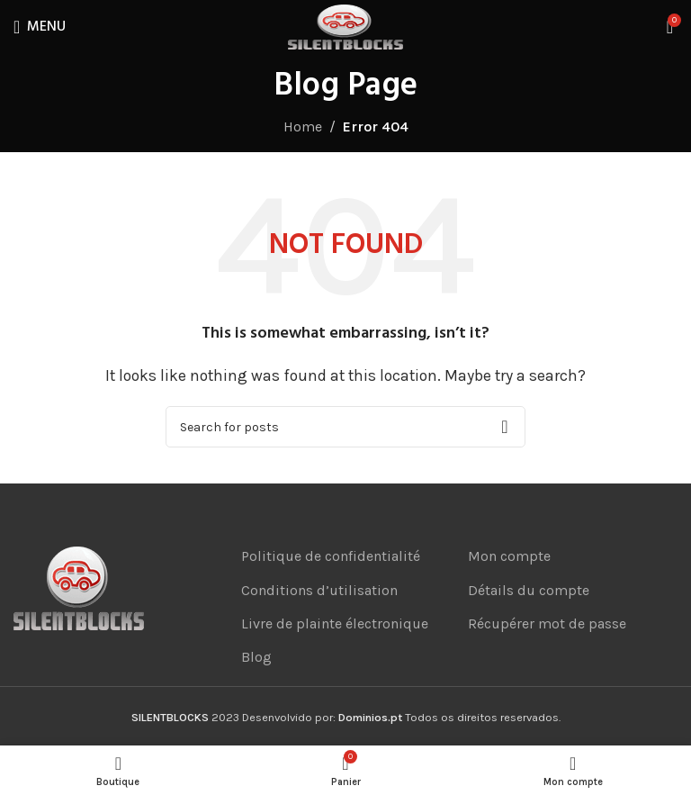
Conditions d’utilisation (319, 590)
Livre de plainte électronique (334, 623)
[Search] (345, 426)
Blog (256, 656)
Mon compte (509, 556)
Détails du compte (528, 590)
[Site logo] (345, 25)
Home (302, 126)
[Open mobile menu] (39, 27)
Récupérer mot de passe (547, 623)
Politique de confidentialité (330, 556)
